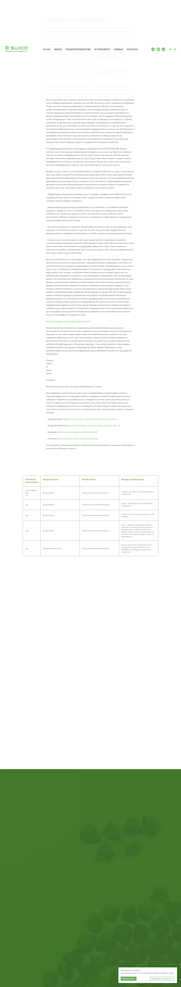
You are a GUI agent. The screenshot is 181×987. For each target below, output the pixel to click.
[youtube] (158, 49)
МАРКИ (58, 49)
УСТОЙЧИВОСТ (102, 49)
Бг (175, 49)
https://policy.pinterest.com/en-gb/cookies (77, 438)
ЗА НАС (47, 49)
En (170, 49)
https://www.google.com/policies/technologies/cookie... (90, 419)
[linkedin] (163, 49)
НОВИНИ (118, 49)
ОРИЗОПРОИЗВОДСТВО (78, 49)
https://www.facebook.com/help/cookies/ (77, 432)
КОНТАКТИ (132, 49)
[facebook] (153, 49)
